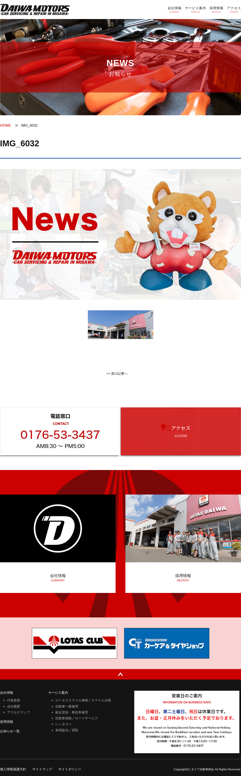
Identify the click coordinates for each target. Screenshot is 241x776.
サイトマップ (44, 769)
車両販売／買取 (67, 732)
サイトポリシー (73, 769)
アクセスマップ (19, 713)
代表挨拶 (14, 701)
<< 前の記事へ (117, 374)
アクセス (233, 8)
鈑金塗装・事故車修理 (72, 713)
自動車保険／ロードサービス (78, 719)
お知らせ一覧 (10, 733)
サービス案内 (193, 8)
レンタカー (64, 726)
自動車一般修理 (67, 707)
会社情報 (171, 8)
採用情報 (215, 8)
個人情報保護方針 (14, 769)
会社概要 (14, 707)
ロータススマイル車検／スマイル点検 (85, 701)
